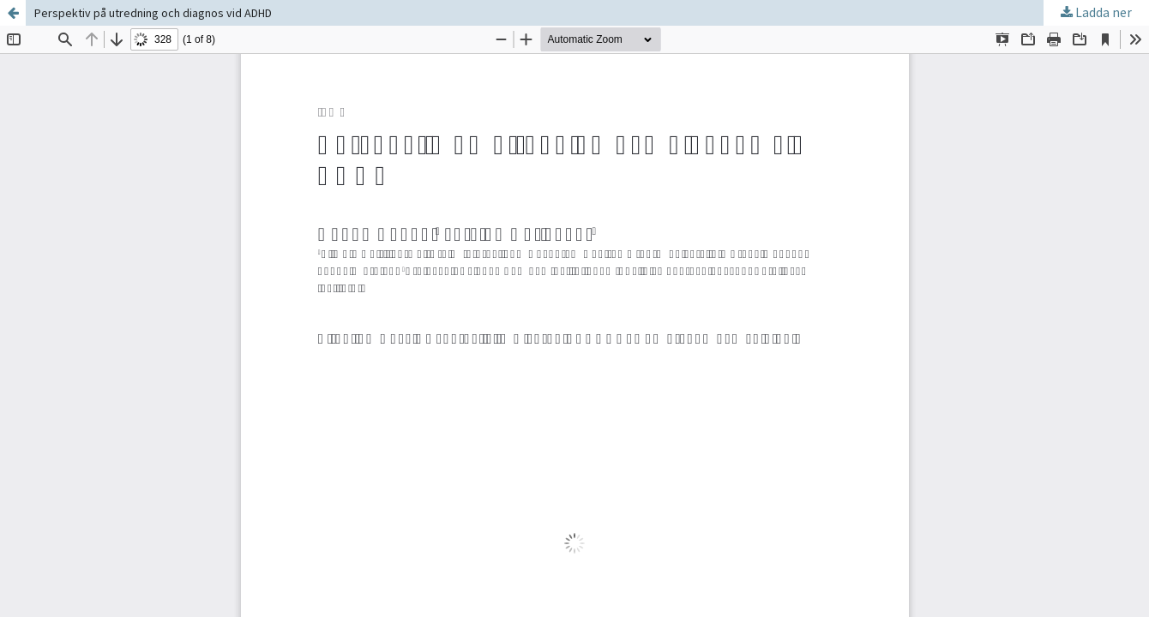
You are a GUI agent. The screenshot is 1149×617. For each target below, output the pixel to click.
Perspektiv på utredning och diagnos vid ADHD (153, 13)
